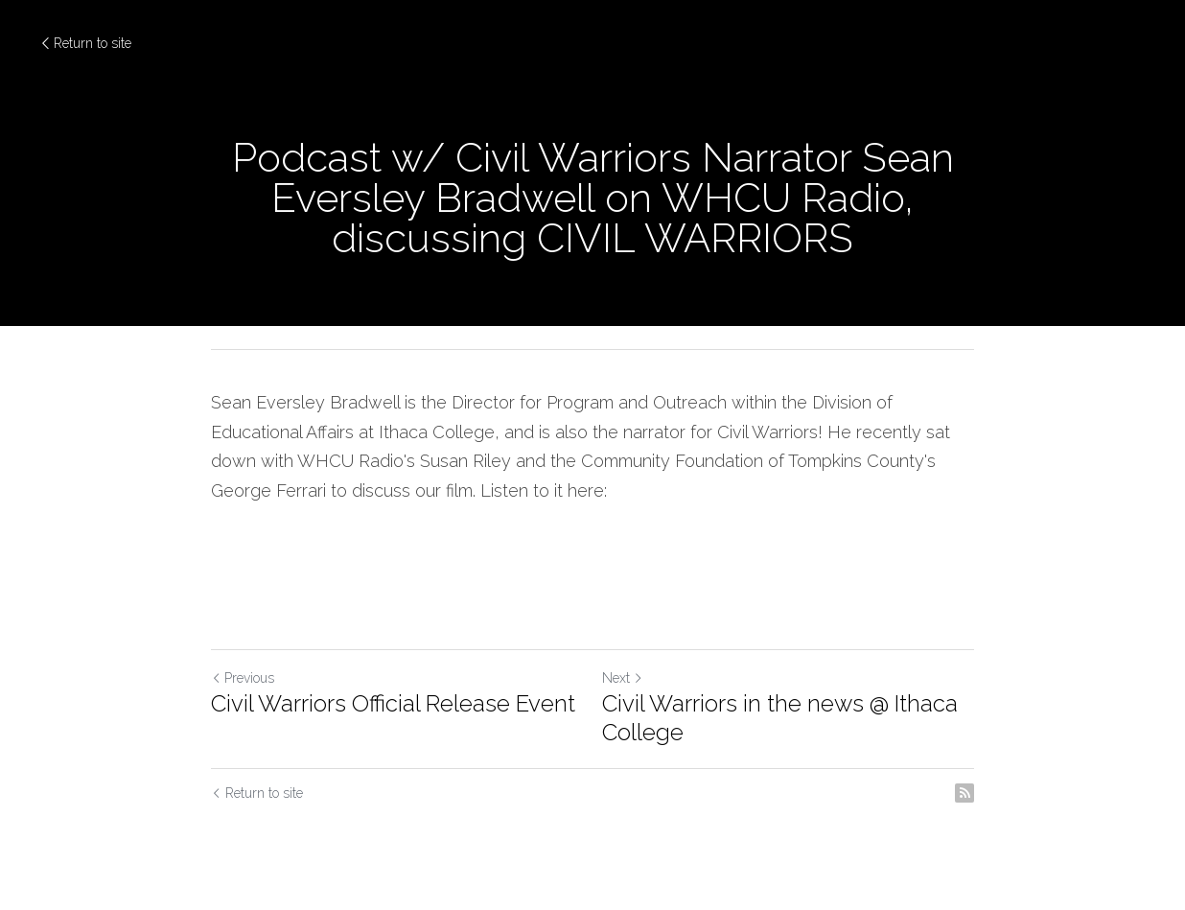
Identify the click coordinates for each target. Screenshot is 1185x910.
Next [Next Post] (622, 678)
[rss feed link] (964, 793)
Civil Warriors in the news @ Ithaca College (780, 717)
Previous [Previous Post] (242, 678)
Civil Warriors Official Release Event (393, 703)
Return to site (84, 43)
